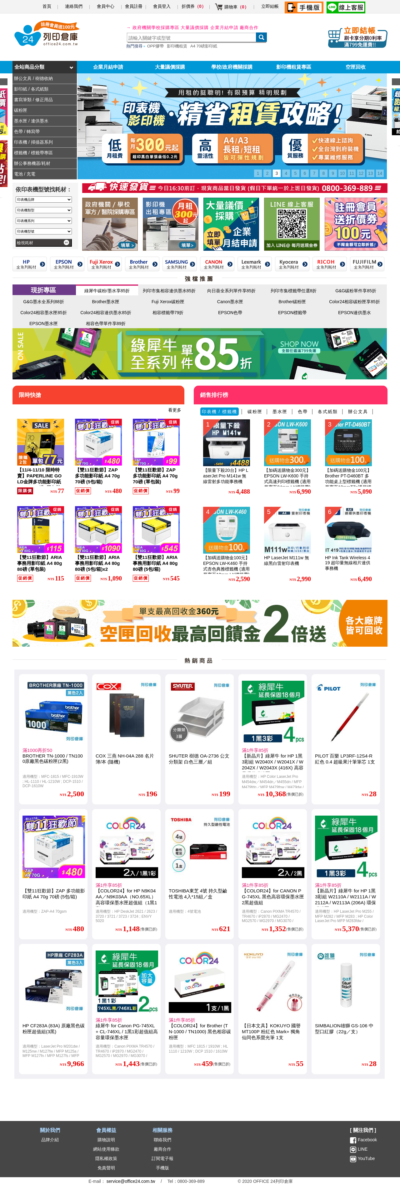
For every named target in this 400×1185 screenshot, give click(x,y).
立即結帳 (270, 6)
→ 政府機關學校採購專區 (152, 27)
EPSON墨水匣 (43, 323)
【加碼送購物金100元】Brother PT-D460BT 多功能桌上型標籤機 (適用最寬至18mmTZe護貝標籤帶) (348, 481)
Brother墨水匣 (106, 301)
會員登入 (162, 6)
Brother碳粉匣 (292, 301)
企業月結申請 (108, 67)
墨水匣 (280, 411)
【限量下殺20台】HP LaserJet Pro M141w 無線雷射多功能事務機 (225, 476)
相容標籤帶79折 (168, 312)
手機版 (162, 1167)
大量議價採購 (170, 67)
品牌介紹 (50, 1139)
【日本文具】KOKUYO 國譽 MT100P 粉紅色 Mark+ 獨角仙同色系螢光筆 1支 (271, 1031)
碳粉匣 (255, 411)
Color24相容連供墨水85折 (105, 312)
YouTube (366, 1158)
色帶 (303, 411)
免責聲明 (106, 1167)
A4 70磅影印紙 (203, 46)
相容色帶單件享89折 (106, 323)
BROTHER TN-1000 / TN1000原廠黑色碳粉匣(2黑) (52, 758)
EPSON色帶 (230, 312)
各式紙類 (328, 411)
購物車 (236, 6)
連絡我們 (73, 6)
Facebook (367, 1139)
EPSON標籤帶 (292, 312)
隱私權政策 (106, 1158)
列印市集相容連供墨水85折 (169, 290)
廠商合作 (249, 27)
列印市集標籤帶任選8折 (294, 290)
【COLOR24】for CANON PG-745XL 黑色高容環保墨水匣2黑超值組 (273, 896)
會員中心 (105, 6)
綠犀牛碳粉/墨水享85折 (107, 290)
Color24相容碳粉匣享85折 (354, 301)
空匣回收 (356, 67)
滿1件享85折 (255, 750)
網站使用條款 (106, 1149)
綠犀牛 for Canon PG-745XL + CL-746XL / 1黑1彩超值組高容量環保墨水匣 (127, 1031)
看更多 (174, 409)
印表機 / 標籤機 (220, 411)
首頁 (46, 6)
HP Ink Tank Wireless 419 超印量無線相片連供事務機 (347, 563)
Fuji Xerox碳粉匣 (168, 301)
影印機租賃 (177, 46)
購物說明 (106, 1139)
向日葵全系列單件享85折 (231, 290)
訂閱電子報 (162, 1158)
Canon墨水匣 (230, 301)
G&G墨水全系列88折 (43, 301)
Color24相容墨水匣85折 (43, 312)
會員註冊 (133, 6)
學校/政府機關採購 (231, 67)
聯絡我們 (162, 1139)
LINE (362, 1149)
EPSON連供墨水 (354, 312)
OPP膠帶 (155, 46)
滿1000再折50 (37, 750)
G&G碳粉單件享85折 (355, 290)
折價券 (194, 6)
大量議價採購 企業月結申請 (209, 27)
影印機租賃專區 (293, 67)
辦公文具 (358, 411)
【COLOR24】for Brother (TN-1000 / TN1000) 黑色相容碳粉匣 (200, 1031)
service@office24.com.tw (131, 1181)
